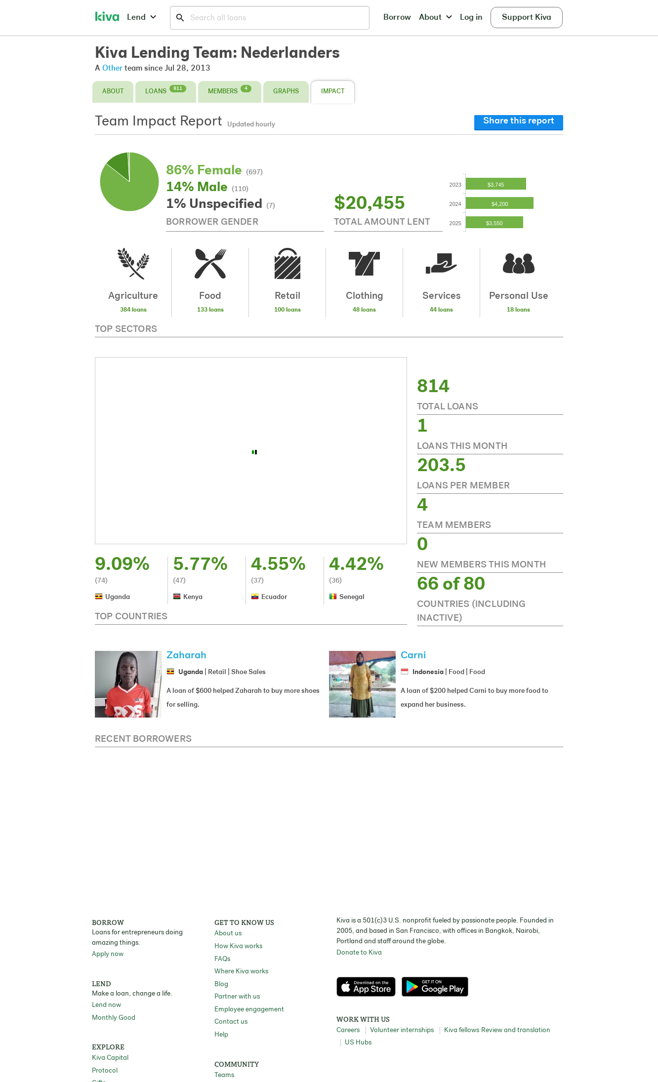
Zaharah (186, 656)
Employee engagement (249, 1009)
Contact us (230, 1022)
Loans (165, 90)
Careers (348, 1030)
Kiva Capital (110, 1058)
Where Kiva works (241, 971)
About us (228, 933)
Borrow (397, 17)
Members (229, 90)
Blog (221, 984)
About (435, 17)
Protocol (105, 1071)
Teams (224, 1075)
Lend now (106, 1005)
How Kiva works (238, 946)
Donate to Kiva (359, 953)
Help (221, 1035)
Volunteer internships (402, 1030)
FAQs (222, 959)
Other (112, 69)
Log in (471, 17)
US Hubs (358, 1042)
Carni (413, 656)
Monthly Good (113, 1018)
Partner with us (237, 997)
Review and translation (515, 1030)
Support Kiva (526, 17)
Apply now (107, 954)
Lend (141, 17)
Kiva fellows (461, 1030)
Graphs (286, 91)
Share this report (518, 121)
